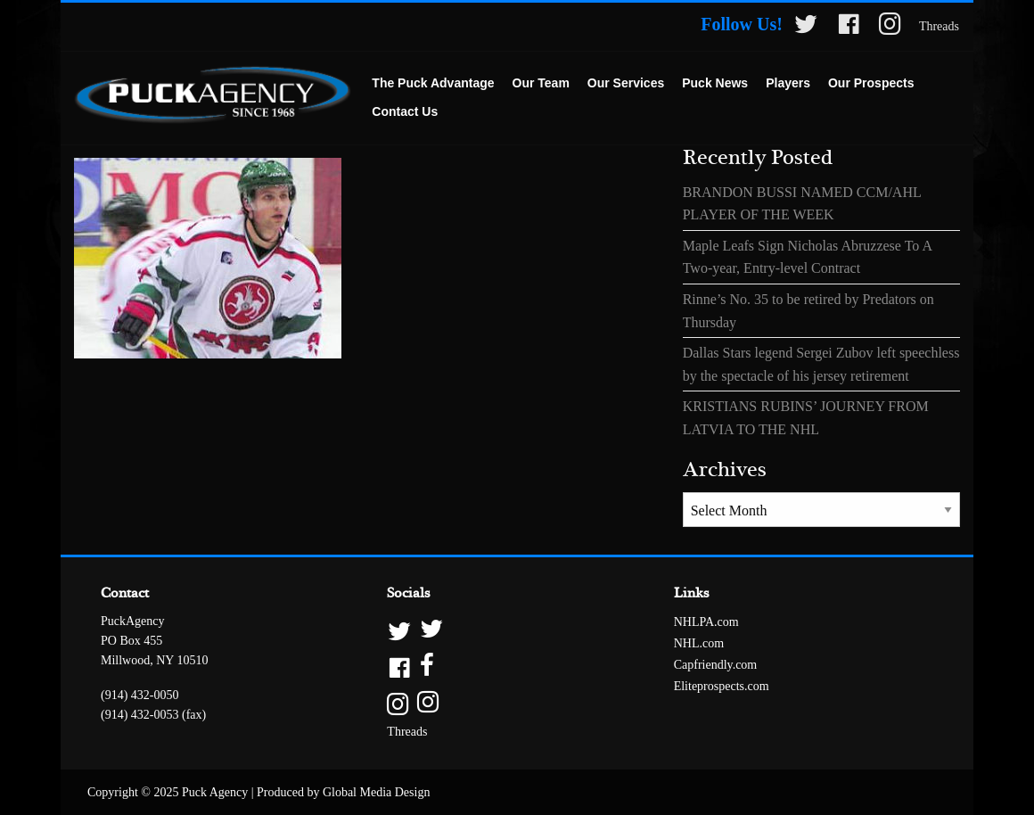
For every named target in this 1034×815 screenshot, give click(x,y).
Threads (939, 26)
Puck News (715, 83)
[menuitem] (433, 84)
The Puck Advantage (433, 83)
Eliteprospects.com (721, 686)
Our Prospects (871, 83)
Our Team (541, 83)
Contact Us (405, 111)
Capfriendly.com (716, 664)
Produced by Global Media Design (343, 792)
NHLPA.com (706, 622)
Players (788, 83)
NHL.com (699, 643)
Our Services (625, 83)
